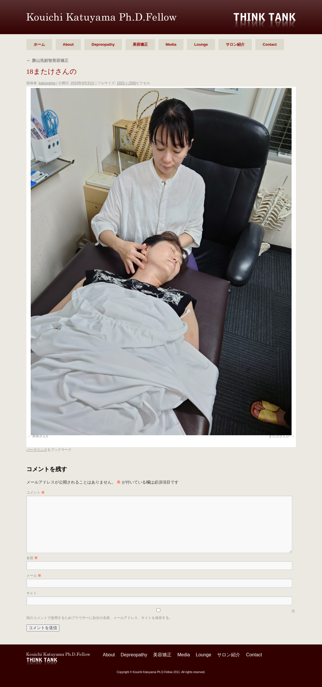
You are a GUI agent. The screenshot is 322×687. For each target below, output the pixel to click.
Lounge (201, 44)
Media (171, 44)
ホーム (39, 44)
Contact (269, 44)
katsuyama (47, 83)
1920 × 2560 (126, 83)
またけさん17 (279, 436)
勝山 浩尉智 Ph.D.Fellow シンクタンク (101, 18)
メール (33, 576)
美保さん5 (40, 436)
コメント (35, 493)
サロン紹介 (235, 44)
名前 (32, 558)
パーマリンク (36, 450)
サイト (31, 593)
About (68, 44)
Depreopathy (103, 44)
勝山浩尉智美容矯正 (47, 60)
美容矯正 (140, 44)
